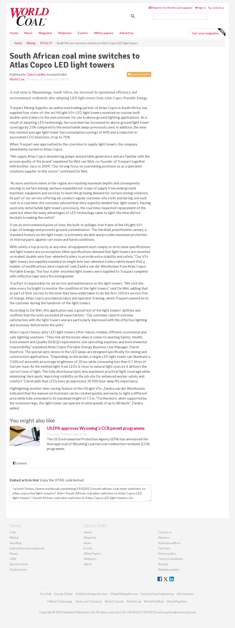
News (87, 543)
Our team (164, 548)
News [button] (28, 33)
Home (14, 33)
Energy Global (63, 594)
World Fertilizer (154, 601)
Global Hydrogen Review (91, 594)
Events (83, 33)
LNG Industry (185, 594)
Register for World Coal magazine (171, 7)
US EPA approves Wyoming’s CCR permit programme (96, 428)
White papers (103, 33)
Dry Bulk (46, 594)
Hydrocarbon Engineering (157, 594)
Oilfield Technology (59, 601)
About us (163, 537)
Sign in (200, 7)
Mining (14, 537)
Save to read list (139, 74)
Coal (13, 532)
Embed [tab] (20, 463)
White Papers (92, 553)
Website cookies (168, 569)
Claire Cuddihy (36, 74)
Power (14, 553)
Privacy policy (167, 553)
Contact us (216, 7)
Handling (15, 543)
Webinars (65, 33)
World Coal (17, 79)
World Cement (114, 601)
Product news (18, 569)
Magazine (45, 33)
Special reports (19, 564)
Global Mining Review (124, 594)
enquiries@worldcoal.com (179, 612)
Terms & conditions (170, 559)
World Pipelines (177, 601)
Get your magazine (208, 32)
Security (163, 564)
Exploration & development (27, 548)
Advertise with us (169, 543)
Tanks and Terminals (88, 601)
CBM (13, 559)
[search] (180, 16)
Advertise (126, 33)
